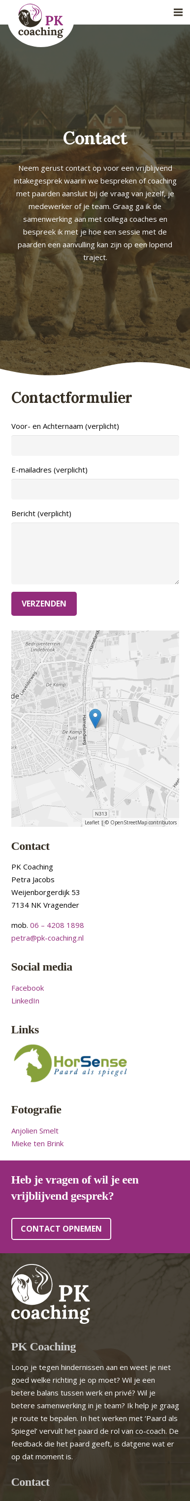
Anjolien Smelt (35, 1130)
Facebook (27, 988)
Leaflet (92, 822)
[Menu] (178, 12)
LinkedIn (25, 1000)
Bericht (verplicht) (95, 546)
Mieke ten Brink (37, 1143)
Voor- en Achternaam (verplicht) (95, 438)
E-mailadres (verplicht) (95, 482)
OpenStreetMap (128, 822)
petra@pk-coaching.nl (47, 938)
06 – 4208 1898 (57, 925)
